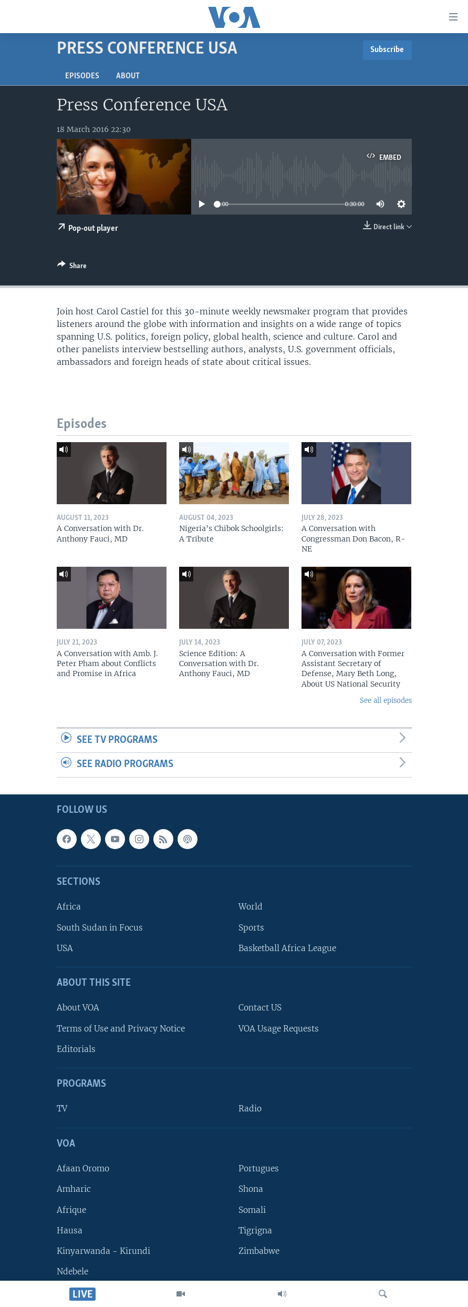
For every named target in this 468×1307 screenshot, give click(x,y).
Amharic (74, 1189)
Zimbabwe (258, 1251)
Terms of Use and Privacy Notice (121, 1029)
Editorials (76, 1049)
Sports (251, 928)
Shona (250, 1189)
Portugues (258, 1168)
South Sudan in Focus (100, 928)
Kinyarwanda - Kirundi (103, 1251)
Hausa (69, 1230)
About (128, 76)
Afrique (71, 1210)
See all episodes (386, 700)
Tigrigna (255, 1230)
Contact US (260, 1008)
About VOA (78, 1008)
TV (62, 1109)
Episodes (82, 76)
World (250, 907)
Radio (250, 1109)
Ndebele (72, 1272)
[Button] (72, 268)
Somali (252, 1210)
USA (65, 948)
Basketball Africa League (287, 948)
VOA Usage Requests (278, 1029)
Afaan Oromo (83, 1168)
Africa (69, 907)
